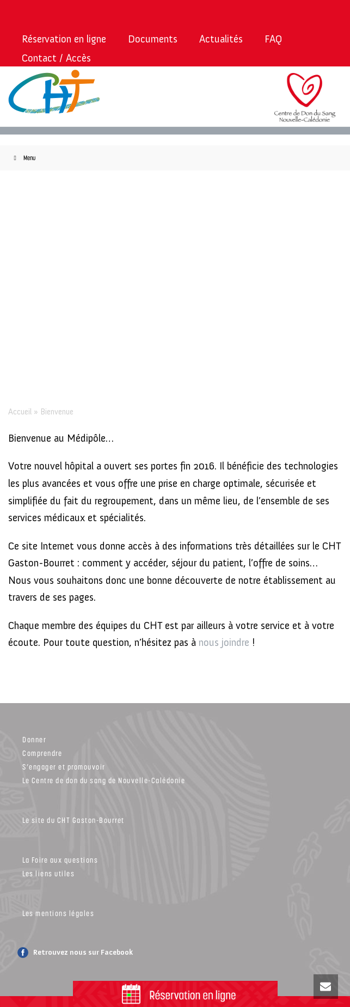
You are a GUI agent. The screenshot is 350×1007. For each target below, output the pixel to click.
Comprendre (42, 753)
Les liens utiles (48, 873)
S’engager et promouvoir (64, 766)
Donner (34, 739)
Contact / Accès (56, 58)
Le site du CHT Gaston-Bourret (73, 820)
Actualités (221, 39)
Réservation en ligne (64, 39)
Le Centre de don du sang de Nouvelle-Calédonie (103, 780)
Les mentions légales (58, 913)
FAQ (273, 39)
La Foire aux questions (60, 859)
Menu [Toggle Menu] (23, 158)
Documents (152, 39)
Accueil (20, 412)
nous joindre (224, 642)
